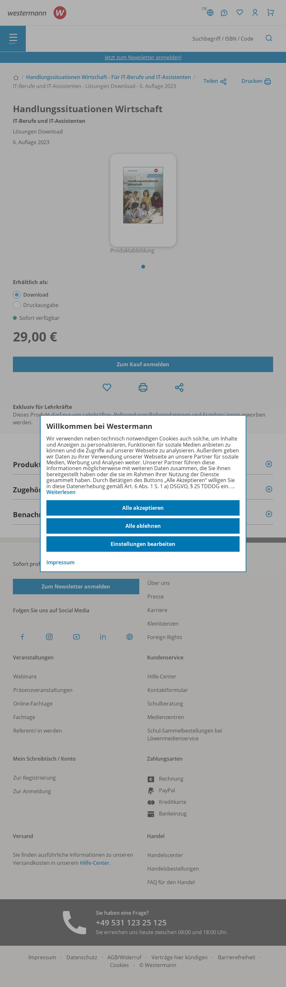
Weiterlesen (60, 492)
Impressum (60, 562)
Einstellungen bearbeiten (143, 544)
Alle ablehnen (143, 525)
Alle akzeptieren (143, 507)
